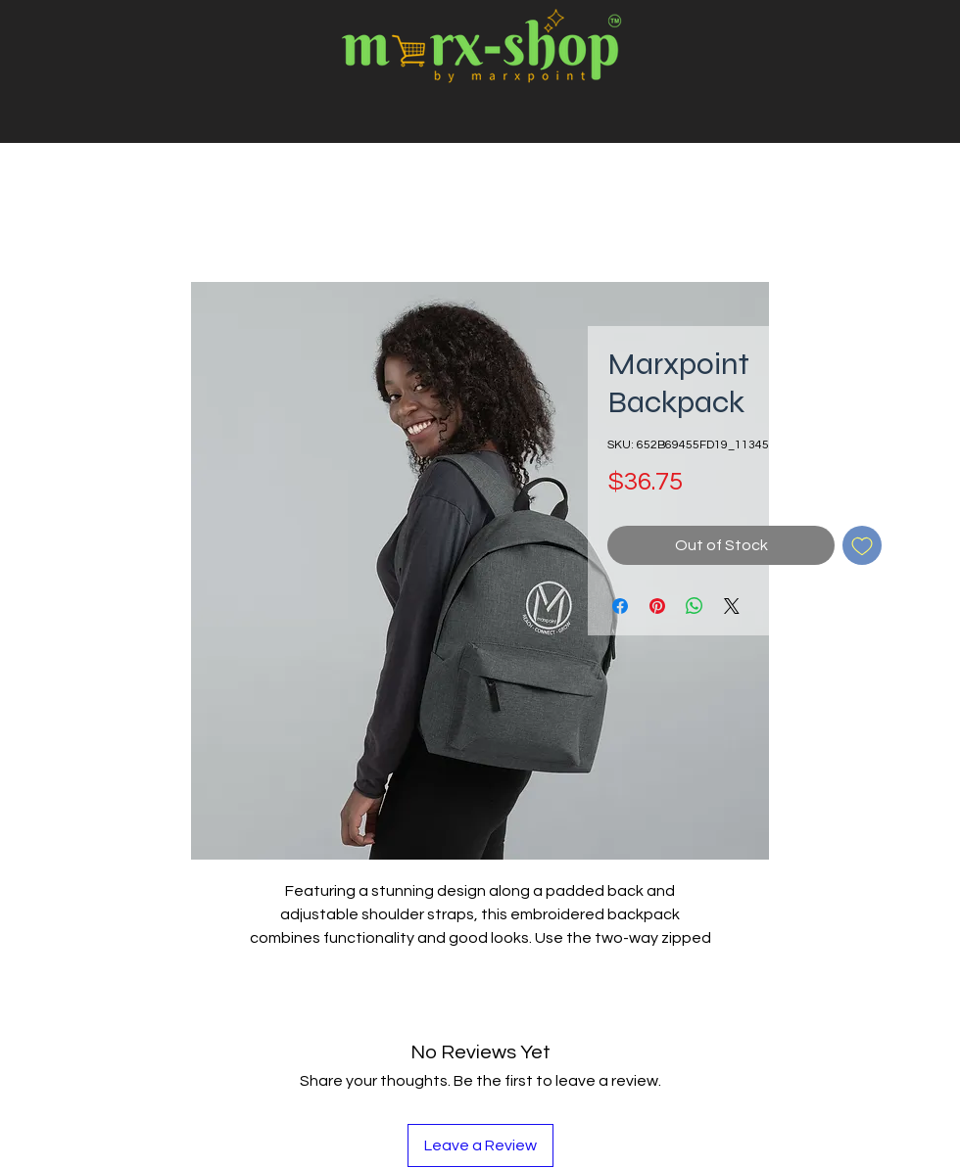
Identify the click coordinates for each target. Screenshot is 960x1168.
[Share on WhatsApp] (694, 606)
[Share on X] (732, 606)
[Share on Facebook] (620, 606)
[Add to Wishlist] (862, 545)
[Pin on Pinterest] (657, 606)
